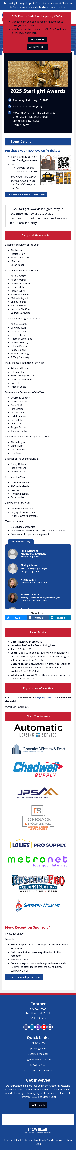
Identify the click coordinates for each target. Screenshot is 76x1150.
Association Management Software (38, 1130)
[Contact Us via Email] (50, 1027)
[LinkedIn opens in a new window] (60, 617)
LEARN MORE (38, 1104)
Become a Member (38, 1053)
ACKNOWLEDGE (37, 47)
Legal (38, 1143)
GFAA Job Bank (38, 1065)
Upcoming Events (38, 1048)
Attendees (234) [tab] (21, 541)
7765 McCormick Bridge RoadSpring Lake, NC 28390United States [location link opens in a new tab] (30, 120)
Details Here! (37, 39)
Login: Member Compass (38, 1059)
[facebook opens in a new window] (38, 617)
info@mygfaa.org (43, 697)
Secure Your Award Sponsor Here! (24, 977)
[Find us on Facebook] (26, 1027)
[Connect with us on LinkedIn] (32, 1027)
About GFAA (38, 1042)
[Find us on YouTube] (44, 1027)
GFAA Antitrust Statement (38, 1070)
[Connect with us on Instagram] (38, 1027)
